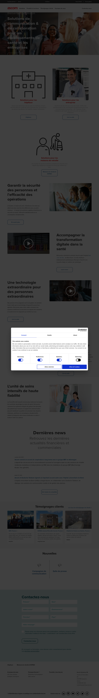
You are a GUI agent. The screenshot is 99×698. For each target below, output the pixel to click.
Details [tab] (49, 335)
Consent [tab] (24, 335)
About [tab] (75, 335)
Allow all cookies (74, 367)
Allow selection (49, 367)
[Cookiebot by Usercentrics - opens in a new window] (79, 330)
